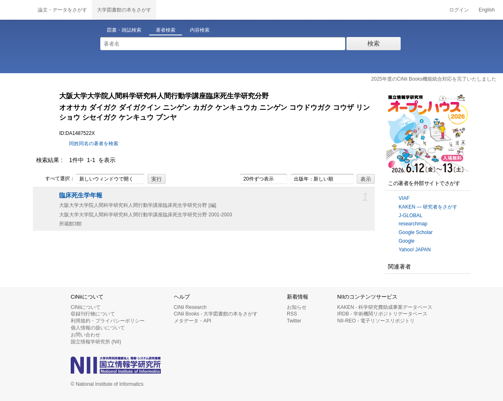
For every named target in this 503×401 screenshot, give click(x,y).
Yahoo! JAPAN (415, 250)
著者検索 (165, 30)
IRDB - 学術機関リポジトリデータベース (382, 314)
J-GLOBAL (410, 215)
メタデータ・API (192, 321)
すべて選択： (55, 179)
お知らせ (297, 307)
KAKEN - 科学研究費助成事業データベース (384, 307)
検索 (373, 43)
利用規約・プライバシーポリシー (108, 321)
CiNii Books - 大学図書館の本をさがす (216, 314)
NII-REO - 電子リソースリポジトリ (376, 321)
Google (407, 241)
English (487, 10)
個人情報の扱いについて (98, 328)
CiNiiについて (86, 307)
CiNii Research (190, 307)
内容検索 (200, 30)
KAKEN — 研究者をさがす (428, 207)
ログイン (459, 10)
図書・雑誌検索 (124, 30)
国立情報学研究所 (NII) (96, 342)
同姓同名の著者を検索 (93, 143)
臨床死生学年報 (80, 195)
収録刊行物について (93, 314)
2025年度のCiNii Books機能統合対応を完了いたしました (433, 79)
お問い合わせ (85, 335)
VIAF (404, 198)
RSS (292, 314)
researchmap (413, 224)
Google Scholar (416, 232)
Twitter (294, 321)
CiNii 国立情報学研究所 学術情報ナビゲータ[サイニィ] (16, 10)
